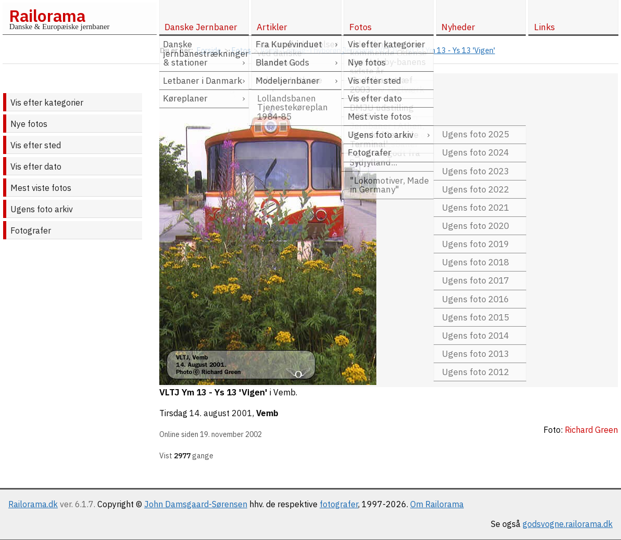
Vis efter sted (35, 145)
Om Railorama (437, 504)
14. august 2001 (220, 413)
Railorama (47, 15)
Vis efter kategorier (46, 102)
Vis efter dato (35, 166)
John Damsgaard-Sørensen (195, 504)
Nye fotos (28, 124)
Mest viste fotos (40, 188)
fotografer (339, 504)
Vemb (267, 413)
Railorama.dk (33, 504)
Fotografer (30, 230)
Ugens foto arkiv (41, 209)
